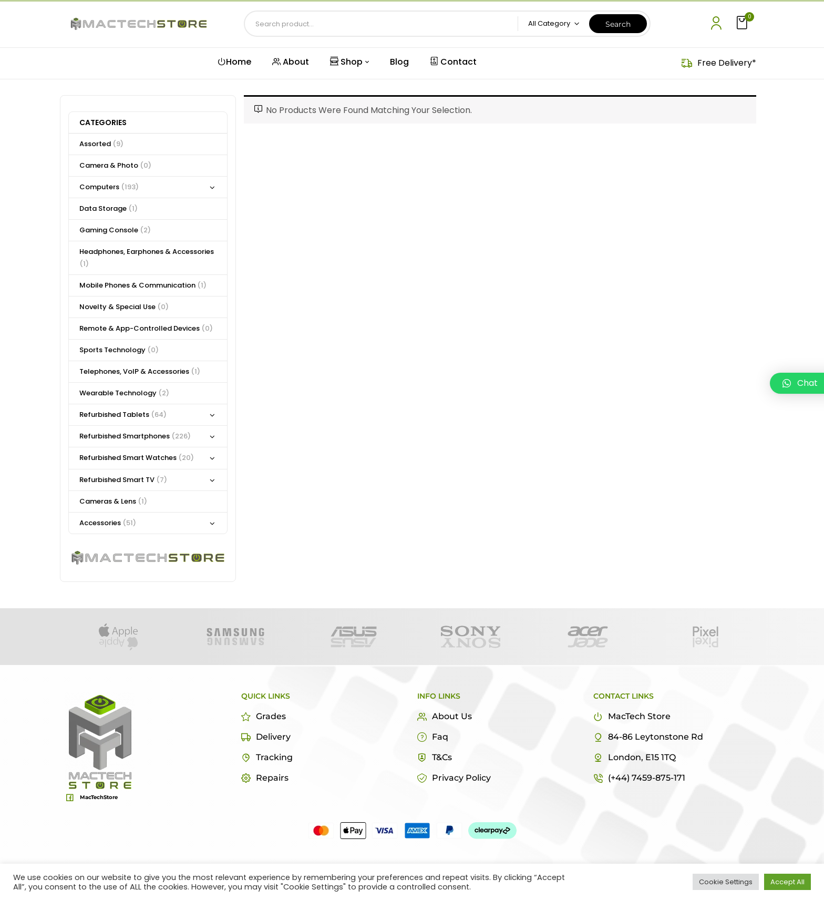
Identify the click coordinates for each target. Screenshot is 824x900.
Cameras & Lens (113, 501)
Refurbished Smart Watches (136, 458)
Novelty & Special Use (124, 307)
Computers (109, 187)
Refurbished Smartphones (135, 436)
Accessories (107, 523)
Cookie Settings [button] (726, 882)
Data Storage (108, 208)
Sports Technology (119, 350)
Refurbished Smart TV (123, 480)
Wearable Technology (124, 393)
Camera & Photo (115, 165)
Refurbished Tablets (123, 415)
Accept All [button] (787, 882)
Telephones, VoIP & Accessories (139, 371)
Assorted (101, 144)
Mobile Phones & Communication (143, 285)
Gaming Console (115, 230)
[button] (743, 23)
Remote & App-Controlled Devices (146, 328)
